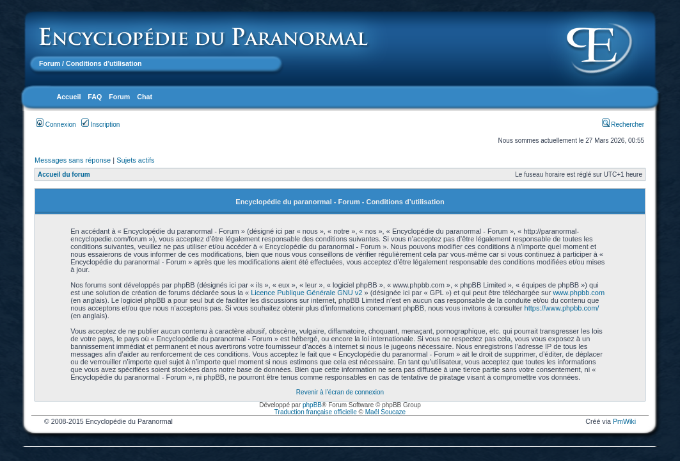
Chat (144, 97)
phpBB (312, 404)
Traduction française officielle (315, 412)
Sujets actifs (135, 160)
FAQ (95, 97)
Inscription (100, 124)
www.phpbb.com (579, 292)
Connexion (56, 124)
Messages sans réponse (73, 160)
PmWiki (624, 421)
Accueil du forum (64, 174)
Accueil (68, 97)
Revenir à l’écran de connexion (340, 392)
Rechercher (623, 124)
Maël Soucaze (385, 412)
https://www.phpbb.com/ (562, 308)
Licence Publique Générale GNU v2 (306, 292)
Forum (49, 63)
